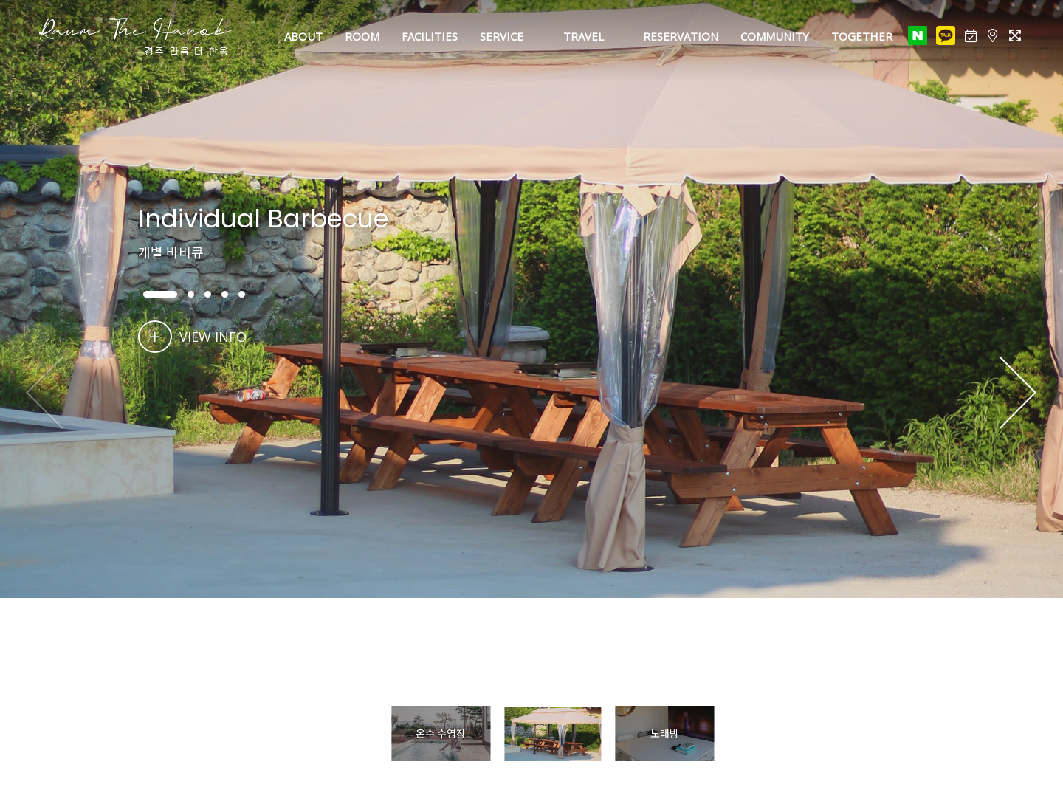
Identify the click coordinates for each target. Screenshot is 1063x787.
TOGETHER (861, 36)
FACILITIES (430, 36)
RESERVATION (680, 36)
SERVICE (501, 36)
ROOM (362, 36)
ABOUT (303, 36)
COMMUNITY (774, 36)
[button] (1018, 393)
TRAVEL (583, 36)
